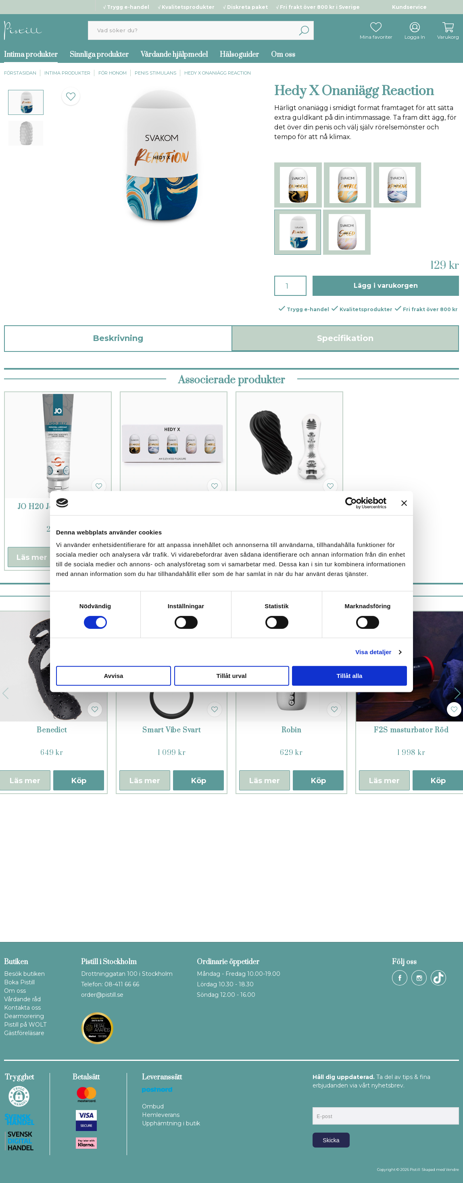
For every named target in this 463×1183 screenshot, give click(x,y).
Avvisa (113, 675)
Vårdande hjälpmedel (174, 54)
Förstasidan (20, 73)
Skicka (331, 1140)
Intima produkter (67, 73)
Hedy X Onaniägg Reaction (217, 73)
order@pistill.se (102, 994)
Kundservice (409, 7)
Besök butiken (24, 973)
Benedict (52, 864)
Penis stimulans (155, 73)
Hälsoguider (239, 54)
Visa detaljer (373, 652)
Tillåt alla (350, 675)
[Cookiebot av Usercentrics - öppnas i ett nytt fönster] (351, 503)
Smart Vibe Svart (171, 864)
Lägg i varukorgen (386, 285)
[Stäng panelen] (404, 503)
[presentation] (26, 102)
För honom (112, 73)
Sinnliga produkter (99, 54)
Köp (78, 914)
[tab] (25, 102)
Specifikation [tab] (345, 338)
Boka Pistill (19, 982)
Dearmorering (24, 1016)
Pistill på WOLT (25, 1024)
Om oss (283, 54)
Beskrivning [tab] (118, 338)
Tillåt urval (232, 675)
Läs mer (32, 691)
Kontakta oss (22, 1007)
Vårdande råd (22, 999)
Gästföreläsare (24, 1033)
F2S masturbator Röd (411, 864)
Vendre (452, 1169)
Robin (291, 864)
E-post (320, 1100)
